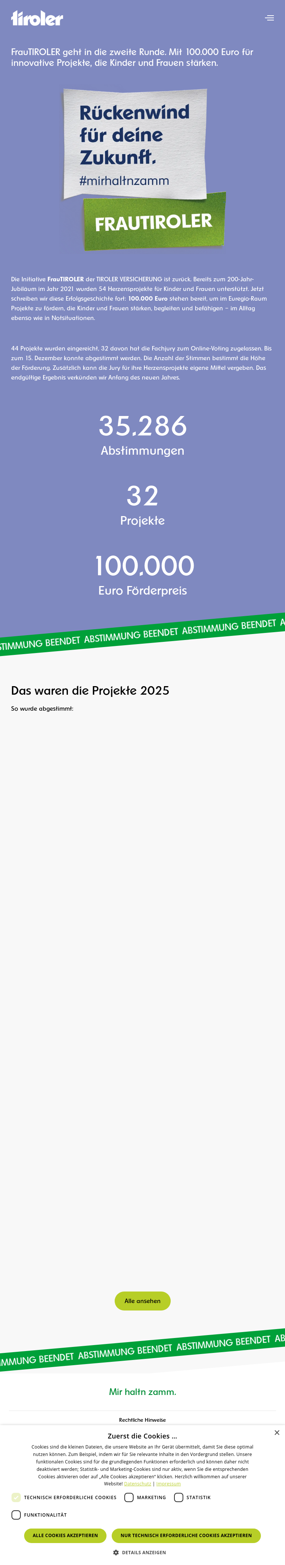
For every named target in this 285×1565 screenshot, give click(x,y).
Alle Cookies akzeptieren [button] (65, 1535)
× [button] (276, 1433)
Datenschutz (137, 1484)
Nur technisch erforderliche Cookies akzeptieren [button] (186, 1535)
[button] (142, 1552)
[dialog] (142, 1495)
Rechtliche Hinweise (142, 1420)
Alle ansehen (143, 1302)
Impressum (168, 1484)
